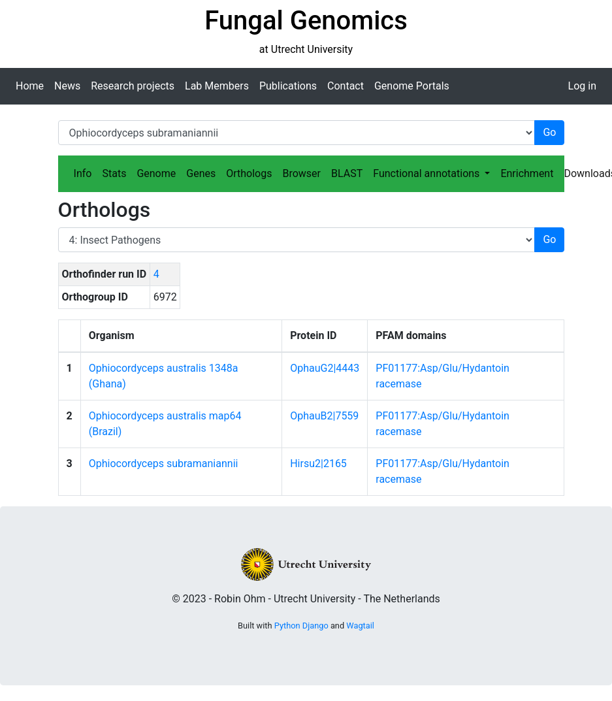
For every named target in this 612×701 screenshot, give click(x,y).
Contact (345, 86)
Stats (114, 173)
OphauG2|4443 (324, 368)
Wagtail (360, 625)
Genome (156, 173)
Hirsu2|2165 (318, 463)
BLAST (346, 173)
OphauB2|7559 (324, 416)
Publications (288, 86)
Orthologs (249, 173)
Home (30, 86)
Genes (201, 173)
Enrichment (526, 173)
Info (83, 173)
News (67, 86)
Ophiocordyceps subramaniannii (163, 463)
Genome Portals (411, 86)
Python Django (301, 625)
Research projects (132, 86)
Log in (582, 86)
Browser (301, 173)
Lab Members (217, 86)
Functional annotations (427, 173)
